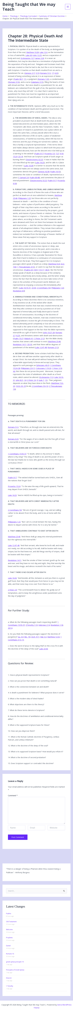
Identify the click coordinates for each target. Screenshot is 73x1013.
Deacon (9, 978)
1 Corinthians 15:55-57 (17, 454)
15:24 (15, 156)
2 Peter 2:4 (31, 380)
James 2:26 (39, 58)
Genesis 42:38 (43, 171)
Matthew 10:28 (32, 52)
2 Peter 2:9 (12, 590)
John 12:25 (37, 55)
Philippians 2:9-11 (28, 368)
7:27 (57, 153)
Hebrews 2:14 (44, 625)
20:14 (10, 628)
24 (25, 380)
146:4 (47, 270)
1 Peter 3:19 (57, 368)
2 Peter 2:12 (39, 338)
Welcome (9, 929)
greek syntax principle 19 (15, 962)
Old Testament (11, 922)
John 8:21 (19, 380)
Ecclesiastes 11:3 (46, 377)
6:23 (56, 73)
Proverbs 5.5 (49, 153)
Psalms (8, 913)
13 (46, 380)
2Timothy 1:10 (32, 625)
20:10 (29, 344)
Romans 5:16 (14, 82)
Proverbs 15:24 (14, 486)
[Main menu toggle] (68, 6)
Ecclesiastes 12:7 (27, 58)
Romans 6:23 (13, 439)
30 (35, 270)
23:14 (20, 156)
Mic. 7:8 (27, 637)
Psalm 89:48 (34, 177)
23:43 (34, 288)
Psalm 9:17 (39, 153)
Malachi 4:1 (28, 338)
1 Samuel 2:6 (23, 177)
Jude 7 (41, 380)
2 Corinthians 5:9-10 (40, 386)
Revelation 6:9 (18, 291)
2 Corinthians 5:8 (43, 288)
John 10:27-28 (49, 332)
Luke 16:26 (12, 578)
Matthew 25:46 (54, 341)
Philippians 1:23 (24, 198)
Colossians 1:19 (42, 368)
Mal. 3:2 (43, 637)
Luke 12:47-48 (41, 347)
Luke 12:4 (43, 52)
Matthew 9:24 (54, 264)
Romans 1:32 (43, 79)
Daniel (8, 946)
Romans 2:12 (53, 347)
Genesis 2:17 (30, 73)
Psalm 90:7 (18, 79)
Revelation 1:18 (57, 625)
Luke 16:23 (39, 162)
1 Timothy (9, 986)
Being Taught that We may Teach (28, 6)
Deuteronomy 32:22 (34, 159)
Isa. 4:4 (20, 637)
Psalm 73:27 (18, 338)
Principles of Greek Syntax (15, 970)
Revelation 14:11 (19, 344)
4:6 (14, 371)
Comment (13, 795)
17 (53, 73)
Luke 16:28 (28, 165)
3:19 (37, 73)
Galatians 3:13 (37, 82)
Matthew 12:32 (53, 637)
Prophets (9, 938)
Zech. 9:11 (35, 637)
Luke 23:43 (43, 648)
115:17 (41, 270)
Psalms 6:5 (28, 270)
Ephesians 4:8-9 (42, 365)
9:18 (61, 153)
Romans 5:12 (45, 73)
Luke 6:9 (28, 55)
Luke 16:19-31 (25, 288)
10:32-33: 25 (21, 386)
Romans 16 (10, 954)
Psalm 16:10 (55, 171)
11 (25, 79)
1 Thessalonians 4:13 (25, 267)
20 (50, 368)
